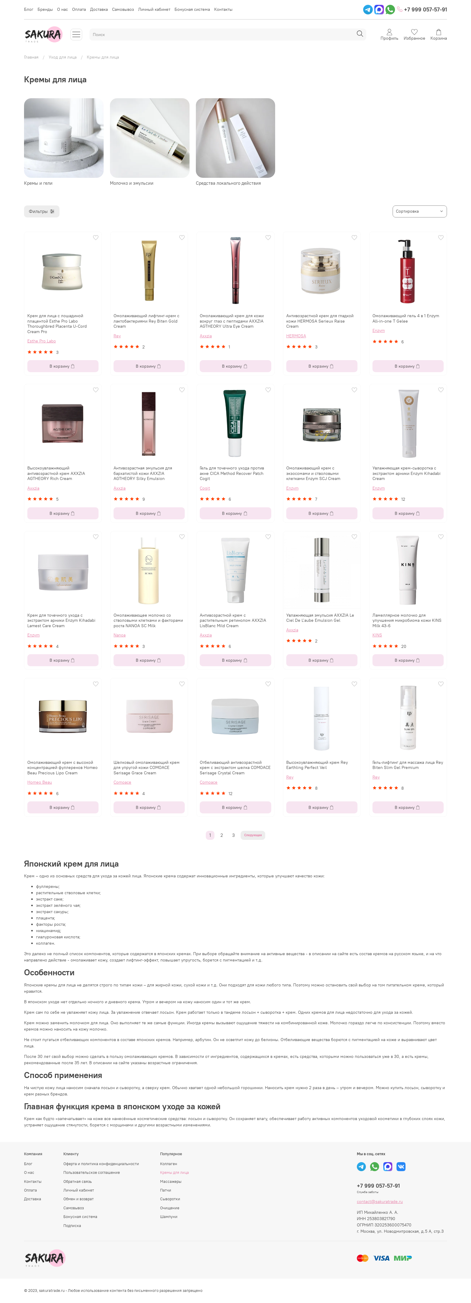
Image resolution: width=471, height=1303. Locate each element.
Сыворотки (170, 1199)
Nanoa (120, 635)
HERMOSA (296, 336)
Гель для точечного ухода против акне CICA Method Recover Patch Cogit (232, 473)
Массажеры (170, 1181)
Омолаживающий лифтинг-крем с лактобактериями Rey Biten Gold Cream (146, 321)
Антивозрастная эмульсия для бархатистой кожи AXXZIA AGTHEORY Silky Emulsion (143, 473)
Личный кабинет (154, 9)
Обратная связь (77, 1181)
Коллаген (168, 1164)
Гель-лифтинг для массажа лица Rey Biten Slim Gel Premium (407, 765)
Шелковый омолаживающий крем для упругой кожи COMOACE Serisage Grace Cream (147, 768)
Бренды (45, 9)
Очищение (169, 1208)
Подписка (72, 1225)
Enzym (378, 330)
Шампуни (169, 1216)
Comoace (122, 782)
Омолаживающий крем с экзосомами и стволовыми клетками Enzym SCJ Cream (313, 473)
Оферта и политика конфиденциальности (101, 1164)
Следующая (253, 835)
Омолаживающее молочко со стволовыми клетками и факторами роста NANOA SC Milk (148, 620)
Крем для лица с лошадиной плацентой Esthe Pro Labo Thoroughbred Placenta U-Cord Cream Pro (57, 323)
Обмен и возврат (78, 1199)
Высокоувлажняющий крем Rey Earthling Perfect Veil (317, 765)
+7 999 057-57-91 (422, 9)
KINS (377, 635)
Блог (28, 9)
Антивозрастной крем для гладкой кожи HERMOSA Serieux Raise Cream (320, 321)
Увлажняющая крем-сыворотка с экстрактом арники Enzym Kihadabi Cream (406, 473)
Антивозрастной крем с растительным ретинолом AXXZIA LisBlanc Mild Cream (233, 620)
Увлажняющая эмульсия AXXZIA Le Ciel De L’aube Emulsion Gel (320, 617)
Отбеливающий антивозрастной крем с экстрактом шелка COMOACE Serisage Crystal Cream (235, 768)
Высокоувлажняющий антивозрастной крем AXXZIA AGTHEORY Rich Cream (56, 473)
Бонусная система (192, 9)
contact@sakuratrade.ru (380, 1201)
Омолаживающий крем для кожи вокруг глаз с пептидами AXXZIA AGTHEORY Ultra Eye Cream (232, 321)
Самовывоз (123, 9)
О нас (62, 9)
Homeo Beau (39, 782)
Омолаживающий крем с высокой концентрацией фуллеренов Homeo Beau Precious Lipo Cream (62, 768)
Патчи (165, 1190)
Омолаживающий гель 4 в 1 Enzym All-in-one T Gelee (405, 318)
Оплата (79, 9)
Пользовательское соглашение (91, 1172)
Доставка (99, 9)
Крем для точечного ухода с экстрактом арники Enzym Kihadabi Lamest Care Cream (61, 620)
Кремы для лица (174, 1172)
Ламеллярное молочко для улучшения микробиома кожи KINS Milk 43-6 (407, 620)
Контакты (223, 9)
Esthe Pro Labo (41, 341)
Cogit (205, 488)
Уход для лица (63, 57)
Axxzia (206, 336)
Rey (117, 336)
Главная (31, 57)
